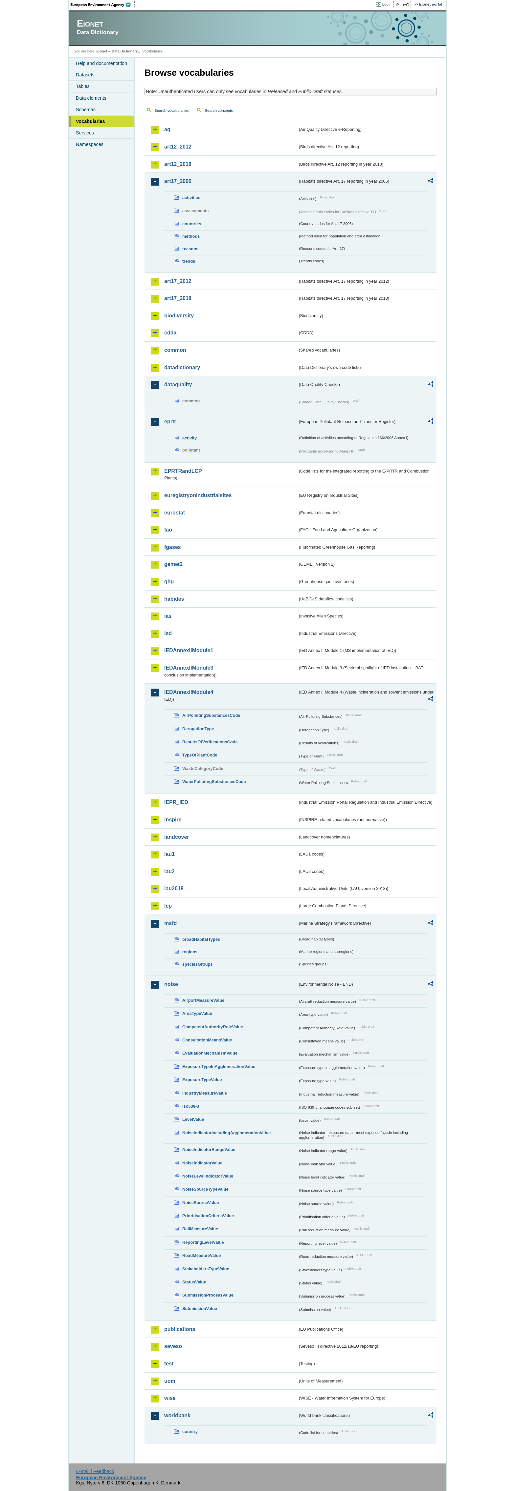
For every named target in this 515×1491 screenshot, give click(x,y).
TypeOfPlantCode (199, 755)
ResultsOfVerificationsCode (210, 741)
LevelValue (193, 1119)
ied (168, 633)
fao (168, 530)
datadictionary (182, 367)
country (190, 1431)
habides (174, 599)
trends (188, 261)
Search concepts (219, 110)
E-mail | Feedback (95, 1471)
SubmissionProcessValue (208, 1295)
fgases (172, 547)
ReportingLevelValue (203, 1242)
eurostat (174, 512)
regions (189, 951)
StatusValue (194, 1281)
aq (167, 129)
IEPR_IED (176, 802)
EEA (103, 4)
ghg (169, 581)
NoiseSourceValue (200, 1202)
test (168, 1363)
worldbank (177, 1415)
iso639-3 (190, 1106)
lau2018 (174, 888)
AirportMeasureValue (203, 1000)
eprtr (170, 421)
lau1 (169, 854)
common (175, 350)
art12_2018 (177, 164)
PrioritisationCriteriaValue (208, 1215)
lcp (168, 906)
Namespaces (89, 144)
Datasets (85, 74)
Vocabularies (90, 121)
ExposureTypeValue (202, 1079)
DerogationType (198, 728)
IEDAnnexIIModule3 (188, 668)
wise (170, 1398)
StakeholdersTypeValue (205, 1268)
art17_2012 (177, 281)
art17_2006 (177, 181)
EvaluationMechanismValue (209, 1053)
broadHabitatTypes (201, 939)
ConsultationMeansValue (207, 1040)
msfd (170, 923)
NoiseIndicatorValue (202, 1162)
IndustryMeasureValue (204, 1093)
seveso (173, 1346)
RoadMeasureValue (201, 1255)
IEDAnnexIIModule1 (188, 650)
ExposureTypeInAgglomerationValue (218, 1066)
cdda (170, 332)
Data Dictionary (125, 51)
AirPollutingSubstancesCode (211, 715)
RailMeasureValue (200, 1228)
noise (171, 984)
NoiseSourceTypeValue (205, 1189)
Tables (83, 86)
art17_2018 (177, 298)
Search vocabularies (171, 110)
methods (191, 236)
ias (167, 616)
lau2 (169, 871)
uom (169, 1381)
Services (85, 132)
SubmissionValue (199, 1308)
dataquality (178, 384)
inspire (172, 819)
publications (179, 1329)
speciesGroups (197, 964)
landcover (176, 837)
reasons (190, 248)
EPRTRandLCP (183, 471)
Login (387, 4)
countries (191, 223)
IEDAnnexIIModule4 (188, 692)
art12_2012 (177, 147)
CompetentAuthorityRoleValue (212, 1026)
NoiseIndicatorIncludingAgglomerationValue (226, 1132)
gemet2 (173, 564)
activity (189, 437)
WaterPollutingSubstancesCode (214, 781)
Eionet (101, 51)
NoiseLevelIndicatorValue (207, 1176)
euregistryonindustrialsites (198, 495)
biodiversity (179, 315)
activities (191, 197)
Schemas (86, 109)
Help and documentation (101, 63)
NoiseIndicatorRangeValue (208, 1149)
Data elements (91, 98)
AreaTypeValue (197, 1013)
